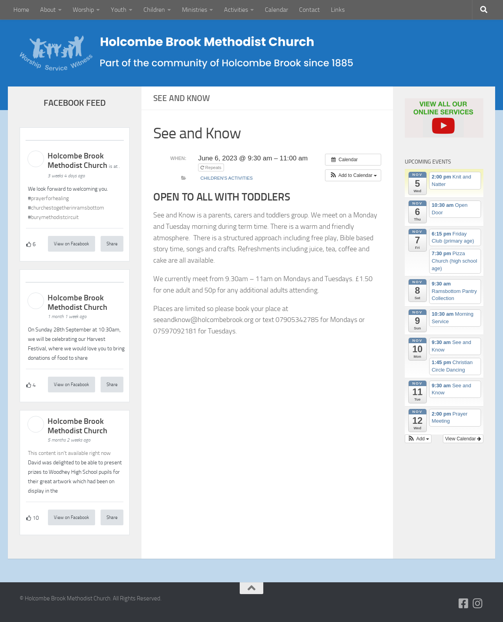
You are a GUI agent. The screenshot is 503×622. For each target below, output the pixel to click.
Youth (119, 9)
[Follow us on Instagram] (477, 603)
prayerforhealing (50, 198)
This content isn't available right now (69, 453)
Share (111, 244)
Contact (309, 9)
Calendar (276, 9)
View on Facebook (71, 244)
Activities (236, 9)
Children (154, 9)
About (48, 9)
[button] (353, 175)
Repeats (211, 167)
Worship (83, 9)
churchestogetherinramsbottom (67, 207)
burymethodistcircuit (55, 217)
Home (21, 9)
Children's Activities (226, 178)
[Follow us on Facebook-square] (463, 603)
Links (338, 9)
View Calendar (463, 439)
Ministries (194, 9)
